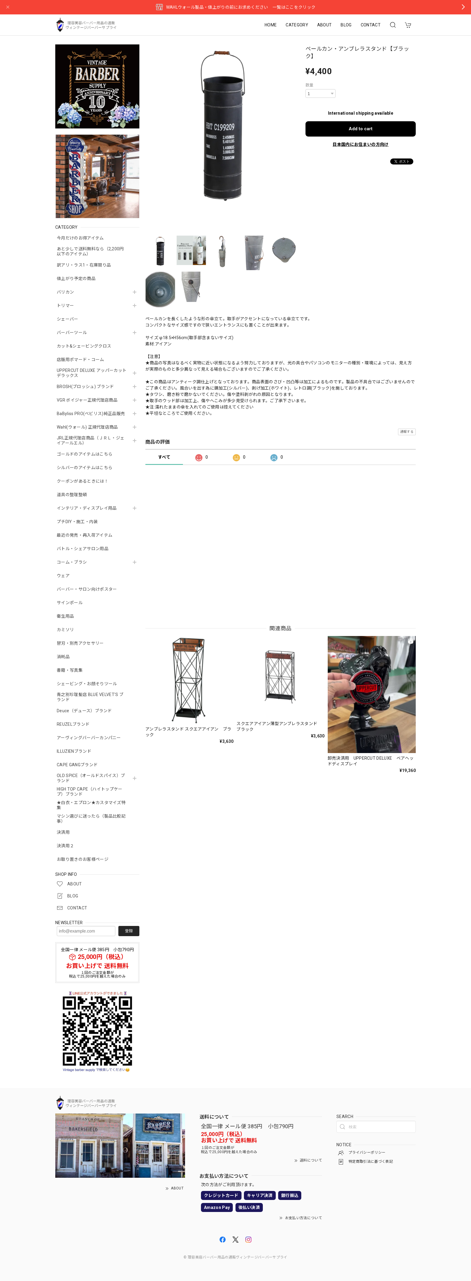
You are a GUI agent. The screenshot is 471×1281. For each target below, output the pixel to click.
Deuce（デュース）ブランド (84, 710)
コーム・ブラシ (72, 562)
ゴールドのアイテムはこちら (84, 454)
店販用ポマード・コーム (80, 359)
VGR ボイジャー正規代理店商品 (87, 400)
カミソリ (65, 629)
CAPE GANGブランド (77, 764)
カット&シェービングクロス (84, 346)
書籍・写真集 (70, 670)
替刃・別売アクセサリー (80, 643)
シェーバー (67, 319)
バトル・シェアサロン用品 (82, 548)
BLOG (346, 25)
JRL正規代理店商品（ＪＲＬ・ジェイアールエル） (90, 440)
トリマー (65, 305)
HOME (271, 25)
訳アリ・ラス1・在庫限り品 (84, 265)
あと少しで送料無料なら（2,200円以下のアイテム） (90, 251)
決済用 (63, 832)
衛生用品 (65, 616)
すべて (164, 457)
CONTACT (371, 25)
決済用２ (65, 845)
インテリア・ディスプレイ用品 (87, 508)
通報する (407, 432)
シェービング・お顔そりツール (87, 683)
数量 (309, 85)
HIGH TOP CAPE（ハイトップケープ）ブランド (90, 792)
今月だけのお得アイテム (80, 238)
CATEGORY (297, 25)
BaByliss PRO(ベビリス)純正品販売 (91, 413)
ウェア (63, 575)
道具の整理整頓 (72, 494)
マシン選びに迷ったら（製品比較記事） (91, 819)
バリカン (65, 292)
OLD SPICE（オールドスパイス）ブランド (91, 778)
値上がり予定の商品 (76, 278)
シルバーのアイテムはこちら (84, 467)
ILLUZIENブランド (74, 751)
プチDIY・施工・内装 (77, 521)
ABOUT (324, 25)
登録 (129, 931)
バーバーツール (72, 332)
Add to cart (360, 128)
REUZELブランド (73, 724)
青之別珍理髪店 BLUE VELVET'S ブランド (90, 697)
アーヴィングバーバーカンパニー (89, 737)
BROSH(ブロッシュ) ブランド (85, 386)
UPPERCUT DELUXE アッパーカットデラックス (91, 373)
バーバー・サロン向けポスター (87, 589)
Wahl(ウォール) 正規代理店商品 (87, 427)
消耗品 (63, 656)
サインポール (70, 602)
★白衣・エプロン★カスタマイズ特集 (91, 805)
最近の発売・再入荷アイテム (84, 535)
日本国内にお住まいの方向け (360, 144)
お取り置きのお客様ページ (82, 859)
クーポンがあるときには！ (82, 481)
